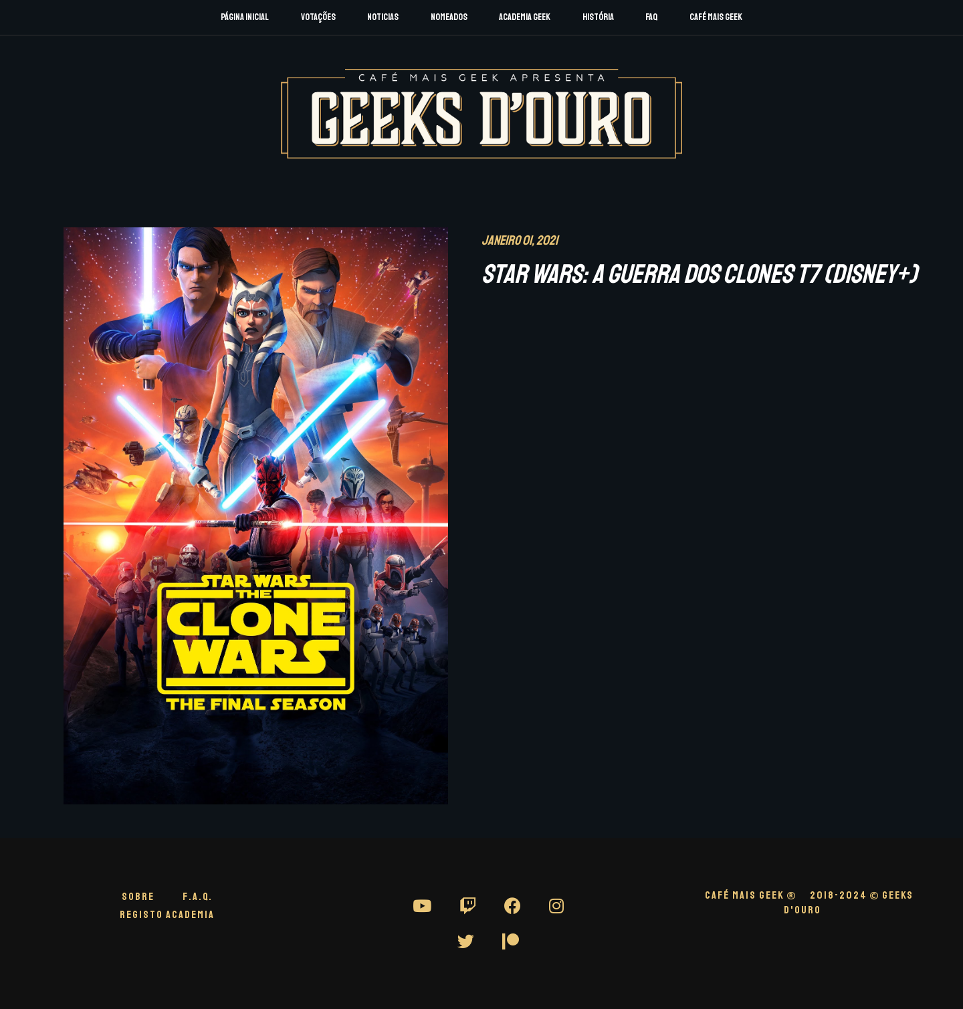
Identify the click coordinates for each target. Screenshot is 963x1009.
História (598, 17)
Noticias (383, 17)
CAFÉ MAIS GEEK (750, 895)
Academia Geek (524, 17)
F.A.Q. (198, 896)
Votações (318, 17)
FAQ (651, 17)
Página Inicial (245, 17)
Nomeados (449, 17)
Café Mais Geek (715, 17)
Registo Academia (167, 914)
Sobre (138, 896)
